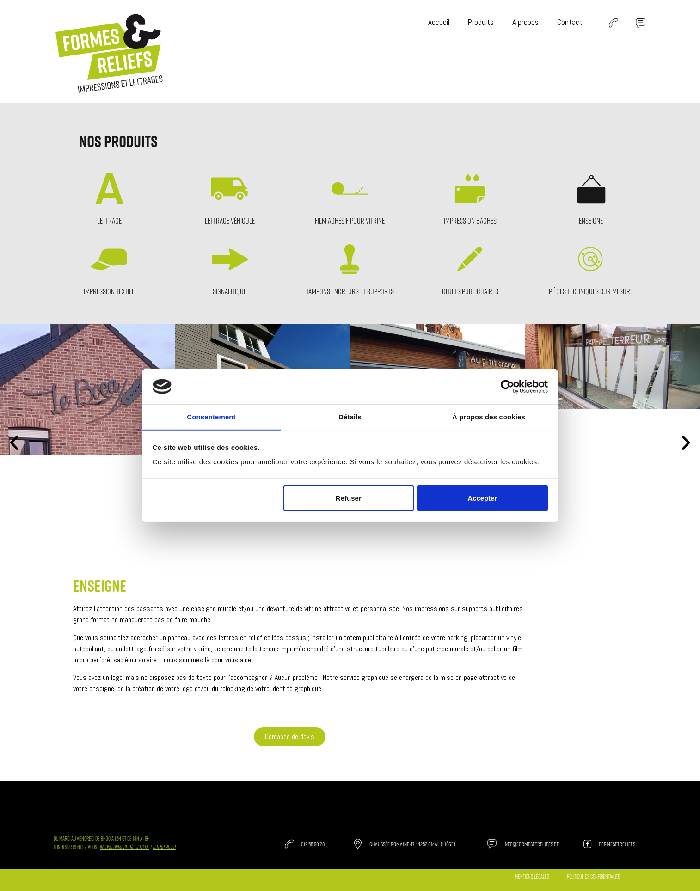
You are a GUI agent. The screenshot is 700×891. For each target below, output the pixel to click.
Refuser (349, 498)
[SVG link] (613, 23)
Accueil (438, 22)
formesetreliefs (617, 844)
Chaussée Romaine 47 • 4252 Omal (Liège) (412, 844)
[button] (14, 442)
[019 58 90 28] (289, 844)
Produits (481, 22)
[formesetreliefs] (587, 844)
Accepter (482, 498)
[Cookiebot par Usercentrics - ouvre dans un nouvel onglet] (507, 387)
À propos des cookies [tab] (488, 417)
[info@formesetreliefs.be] (492, 844)
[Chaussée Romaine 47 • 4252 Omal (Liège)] (358, 844)
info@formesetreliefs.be (124, 847)
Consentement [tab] (211, 417)
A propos (525, 22)
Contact (570, 22)
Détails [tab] (350, 417)
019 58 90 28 (313, 844)
